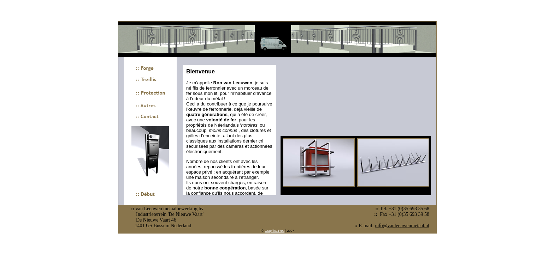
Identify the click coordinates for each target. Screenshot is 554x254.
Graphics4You (274, 230)
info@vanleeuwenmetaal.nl (402, 225)
